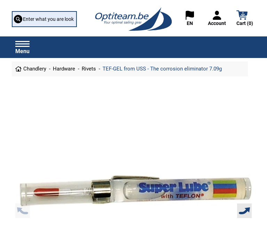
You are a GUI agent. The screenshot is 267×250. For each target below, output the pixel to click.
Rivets (89, 69)
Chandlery (34, 69)
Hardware (64, 69)
